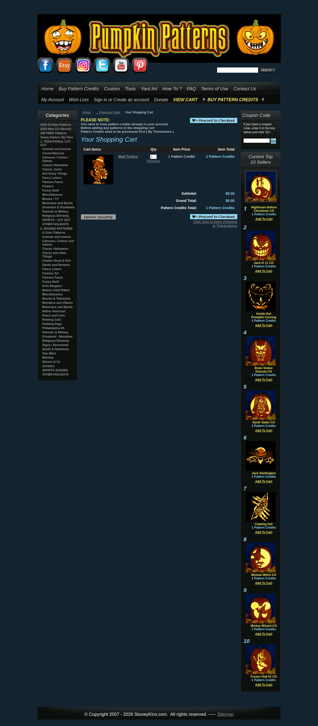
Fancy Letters (52, 178)
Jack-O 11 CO (264, 263)
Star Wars (49, 353)
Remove (153, 161)
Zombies (48, 366)
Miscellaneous (52, 194)
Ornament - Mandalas (57, 336)
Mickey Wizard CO (264, 626)
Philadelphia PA (53, 328)
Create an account (131, 99)
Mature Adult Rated (56, 290)
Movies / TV (50, 199)
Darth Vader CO (263, 422)
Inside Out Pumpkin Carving (263, 315)
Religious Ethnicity (55, 216)
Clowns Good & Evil (56, 260)
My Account (52, 99)
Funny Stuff (50, 190)
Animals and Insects (56, 149)
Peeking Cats (51, 319)
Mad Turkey (128, 156)
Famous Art (50, 273)
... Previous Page (108, 112)
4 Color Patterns (53, 232)
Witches (48, 357)
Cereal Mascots (53, 153)
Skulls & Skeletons (55, 349)
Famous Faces (52, 182)
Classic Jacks (52, 169)
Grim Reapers (52, 286)
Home (86, 112)
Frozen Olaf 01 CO (263, 676)
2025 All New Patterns (55, 124)
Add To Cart (264, 219)
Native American (54, 311)
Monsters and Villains (57, 303)
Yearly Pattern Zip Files (56, 137)
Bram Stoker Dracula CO (264, 369)
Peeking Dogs (52, 324)
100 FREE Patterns (53, 133)
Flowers (47, 186)
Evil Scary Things (54, 173)
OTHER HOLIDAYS (55, 224)
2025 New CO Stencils (55, 129)
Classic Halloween (55, 165)
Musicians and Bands (57, 203)
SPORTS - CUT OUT (56, 220)
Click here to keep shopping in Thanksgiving (215, 224)
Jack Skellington (264, 473)
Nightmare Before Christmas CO (264, 209)
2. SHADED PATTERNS (56, 228)
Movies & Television (56, 298)
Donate (161, 99)
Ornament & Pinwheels (58, 207)
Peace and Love (53, 315)
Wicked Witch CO (263, 575)
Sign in (100, 99)
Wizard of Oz (51, 362)
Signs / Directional (55, 345)
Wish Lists (79, 99)
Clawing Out (264, 524)
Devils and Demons (56, 265)
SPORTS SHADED (55, 370)
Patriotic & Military (55, 211)
